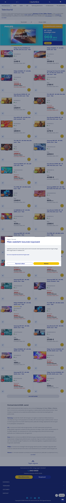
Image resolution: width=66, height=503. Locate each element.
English (9, 239)
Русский (14, 239)
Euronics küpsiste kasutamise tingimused (18, 254)
